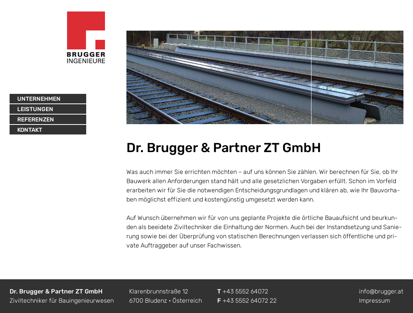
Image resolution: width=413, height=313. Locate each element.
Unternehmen (39, 98)
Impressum (374, 300)
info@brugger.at (381, 291)
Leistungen (35, 109)
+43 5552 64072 (245, 291)
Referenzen (35, 119)
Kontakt (29, 129)
